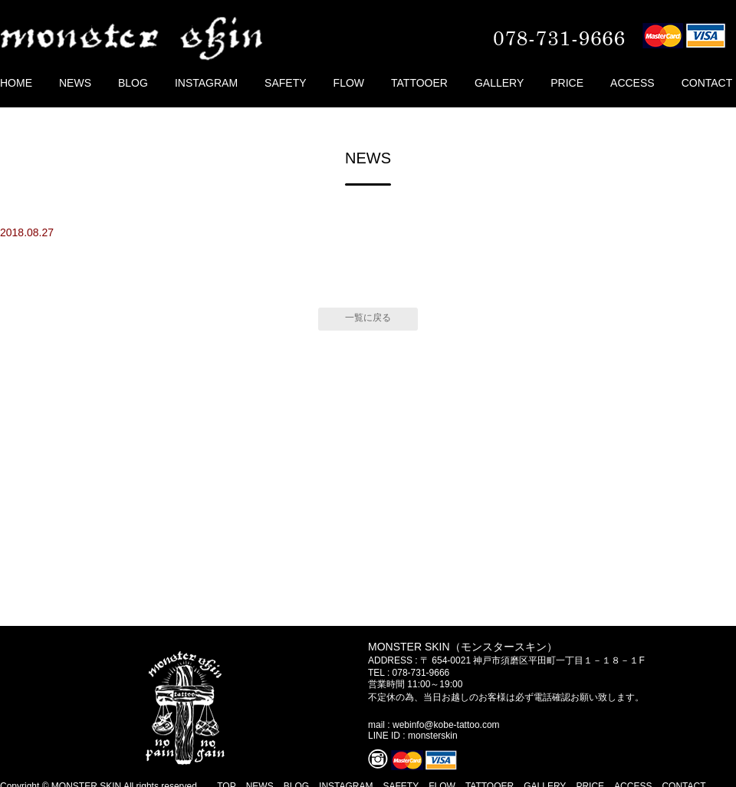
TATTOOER (419, 83)
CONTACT (707, 83)
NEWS (75, 83)
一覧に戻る (368, 317)
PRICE (566, 83)
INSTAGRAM (206, 83)
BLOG (133, 83)
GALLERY (499, 83)
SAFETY (285, 83)
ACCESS (632, 83)
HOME (16, 83)
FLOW (349, 83)
